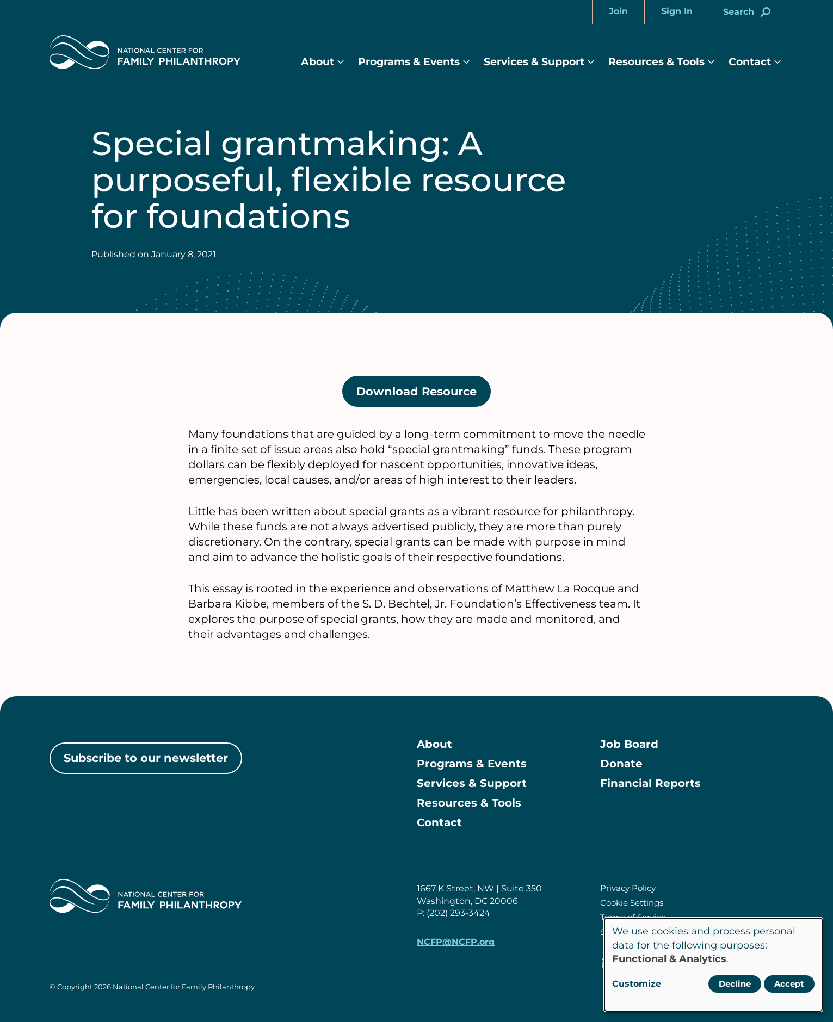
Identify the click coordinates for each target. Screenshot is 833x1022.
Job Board (629, 744)
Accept (789, 983)
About (317, 61)
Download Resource (423, 395)
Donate (621, 763)
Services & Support (534, 61)
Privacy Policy (628, 888)
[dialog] (713, 964)
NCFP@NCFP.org (456, 942)
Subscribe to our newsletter (146, 758)
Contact (750, 61)
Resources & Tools (656, 61)
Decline (735, 983)
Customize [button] (636, 983)
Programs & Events (409, 61)
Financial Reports (650, 783)
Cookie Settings (631, 902)
